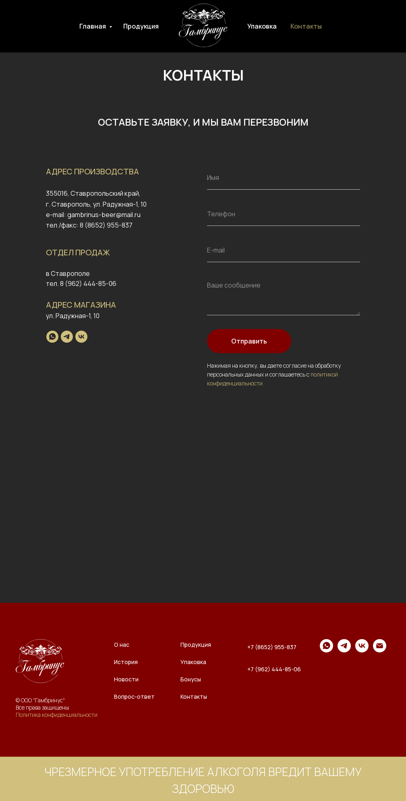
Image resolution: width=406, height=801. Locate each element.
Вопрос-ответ (134, 696)
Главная (93, 26)
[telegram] (67, 337)
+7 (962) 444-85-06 (274, 669)
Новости (126, 679)
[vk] (81, 337)
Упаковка (262, 26)
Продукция (141, 26)
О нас (121, 644)
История (126, 662)
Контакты (306, 26)
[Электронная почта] (379, 650)
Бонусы (190, 679)
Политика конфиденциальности (56, 714)
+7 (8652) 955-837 (271, 647)
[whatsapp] (52, 337)
